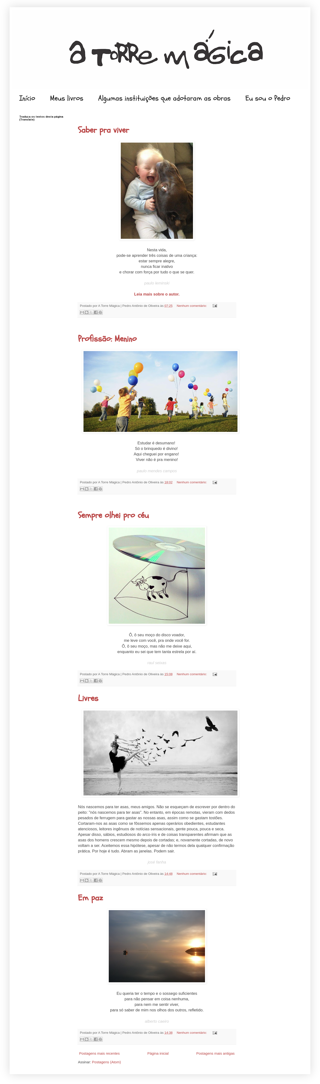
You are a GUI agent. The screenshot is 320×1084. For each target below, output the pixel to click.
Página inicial (157, 1053)
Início (27, 98)
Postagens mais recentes (99, 1053)
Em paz (90, 898)
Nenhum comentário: (192, 306)
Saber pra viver (103, 130)
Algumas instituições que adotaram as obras (164, 98)
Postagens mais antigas (215, 1053)
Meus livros (66, 98)
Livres (88, 698)
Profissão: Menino (107, 339)
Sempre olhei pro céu (113, 515)
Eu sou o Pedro (267, 98)
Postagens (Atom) (106, 1062)
